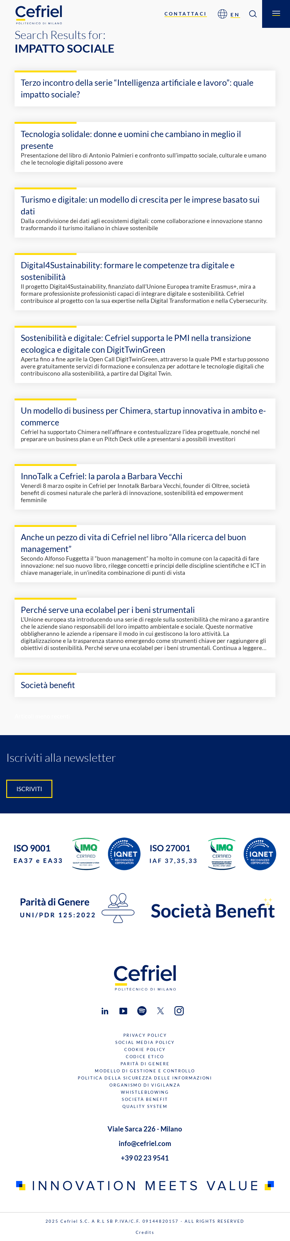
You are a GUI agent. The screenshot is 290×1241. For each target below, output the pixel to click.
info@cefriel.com (145, 1143)
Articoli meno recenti (42, 716)
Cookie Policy (145, 1049)
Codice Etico (145, 1056)
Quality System (145, 1106)
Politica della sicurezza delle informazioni (145, 1077)
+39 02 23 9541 (145, 1158)
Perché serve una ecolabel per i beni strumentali (108, 610)
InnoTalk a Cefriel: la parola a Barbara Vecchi (101, 476)
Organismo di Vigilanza (144, 1085)
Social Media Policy (145, 1042)
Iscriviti (29, 788)
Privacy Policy (145, 1035)
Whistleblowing (145, 1092)
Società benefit (48, 685)
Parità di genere (145, 1063)
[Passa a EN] (235, 14)
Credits (145, 1232)
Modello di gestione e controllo (145, 1070)
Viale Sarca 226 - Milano (145, 1129)
